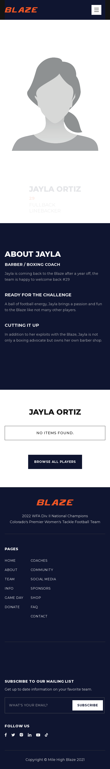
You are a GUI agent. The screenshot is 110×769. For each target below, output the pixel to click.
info (9, 588)
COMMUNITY (42, 570)
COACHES (39, 560)
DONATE (12, 607)
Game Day (14, 598)
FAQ (34, 607)
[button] (96, 10)
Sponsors (41, 588)
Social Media (43, 579)
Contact (39, 616)
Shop (36, 598)
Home (10, 560)
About (11, 570)
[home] (21, 10)
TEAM (10, 579)
